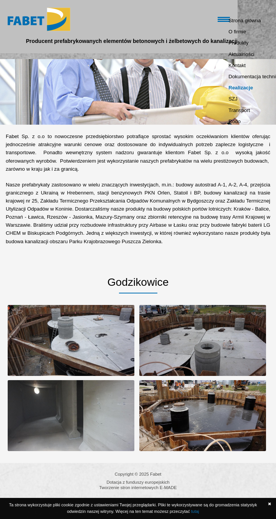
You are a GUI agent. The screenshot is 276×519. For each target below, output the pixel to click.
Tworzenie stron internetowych (128, 487)
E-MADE (168, 487)
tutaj (195, 511)
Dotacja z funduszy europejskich (137, 482)
